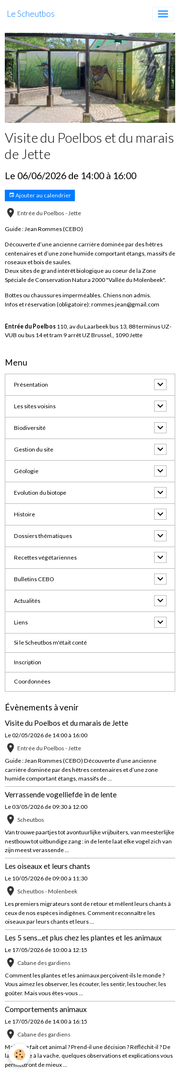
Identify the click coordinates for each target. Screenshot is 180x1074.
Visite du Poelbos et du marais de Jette (66, 723)
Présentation (31, 384)
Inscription (27, 662)
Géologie (26, 471)
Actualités (27, 600)
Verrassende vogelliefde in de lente (61, 794)
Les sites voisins (35, 406)
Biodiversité (30, 427)
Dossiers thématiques (43, 535)
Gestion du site (33, 449)
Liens (21, 622)
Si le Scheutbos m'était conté (50, 642)
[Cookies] (19, 1054)
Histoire (24, 514)
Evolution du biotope (40, 492)
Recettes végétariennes (45, 557)
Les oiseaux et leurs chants (47, 866)
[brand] (31, 14)
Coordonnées (32, 681)
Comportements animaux (46, 1009)
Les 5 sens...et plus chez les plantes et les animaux (83, 937)
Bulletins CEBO (34, 579)
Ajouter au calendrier (40, 195)
